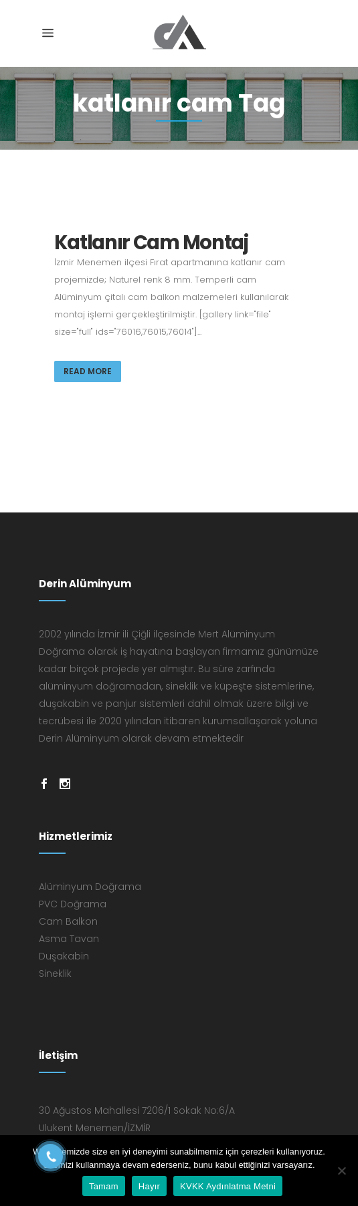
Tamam (103, 1186)
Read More (88, 371)
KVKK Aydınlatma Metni (228, 1186)
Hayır (149, 1186)
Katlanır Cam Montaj (151, 242)
